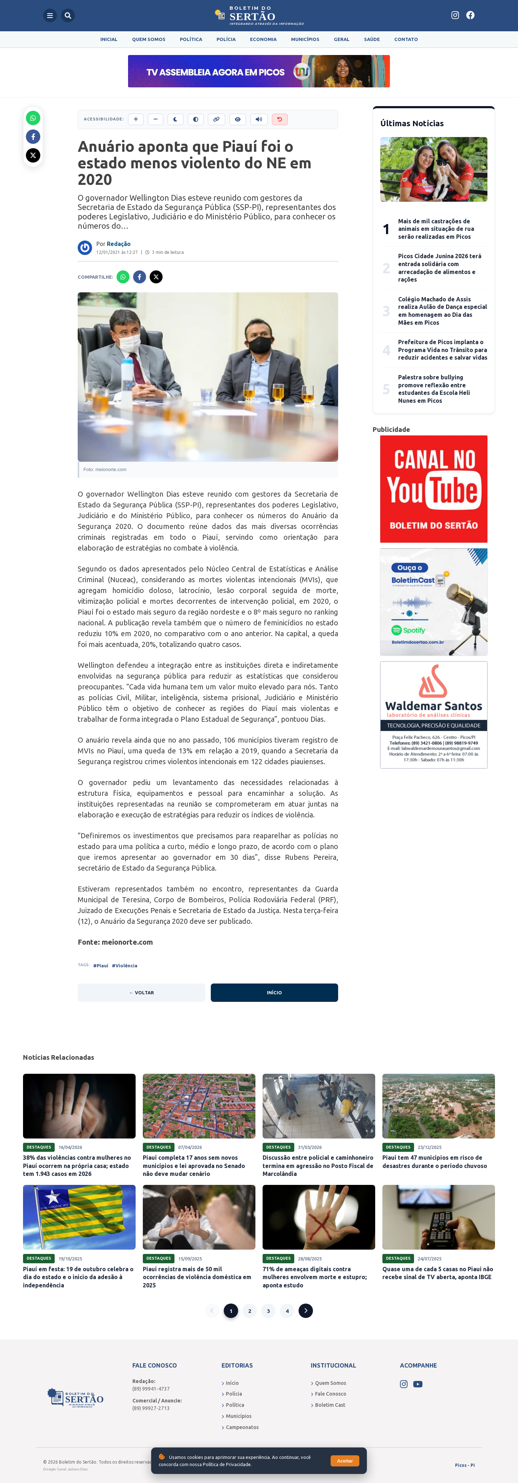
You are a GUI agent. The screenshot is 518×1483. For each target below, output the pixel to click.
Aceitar (345, 1461)
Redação (119, 244)
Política (191, 39)
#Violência (124, 965)
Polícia (226, 39)
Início (274, 992)
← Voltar (141, 992)
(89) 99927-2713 (151, 1408)
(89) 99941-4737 (151, 1389)
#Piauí (100, 965)
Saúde (372, 39)
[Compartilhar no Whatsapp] (33, 118)
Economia (263, 39)
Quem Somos (148, 39)
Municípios (305, 39)
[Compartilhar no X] (33, 155)
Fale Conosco (328, 1394)
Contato (406, 39)
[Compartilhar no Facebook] (33, 136)
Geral (342, 39)
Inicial (109, 39)
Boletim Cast (328, 1405)
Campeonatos (240, 1427)
